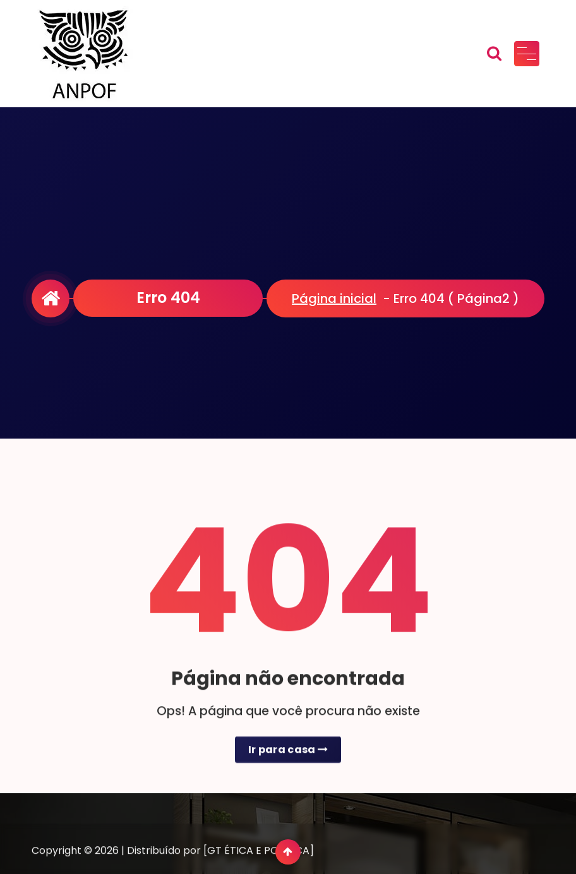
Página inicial (334, 298)
